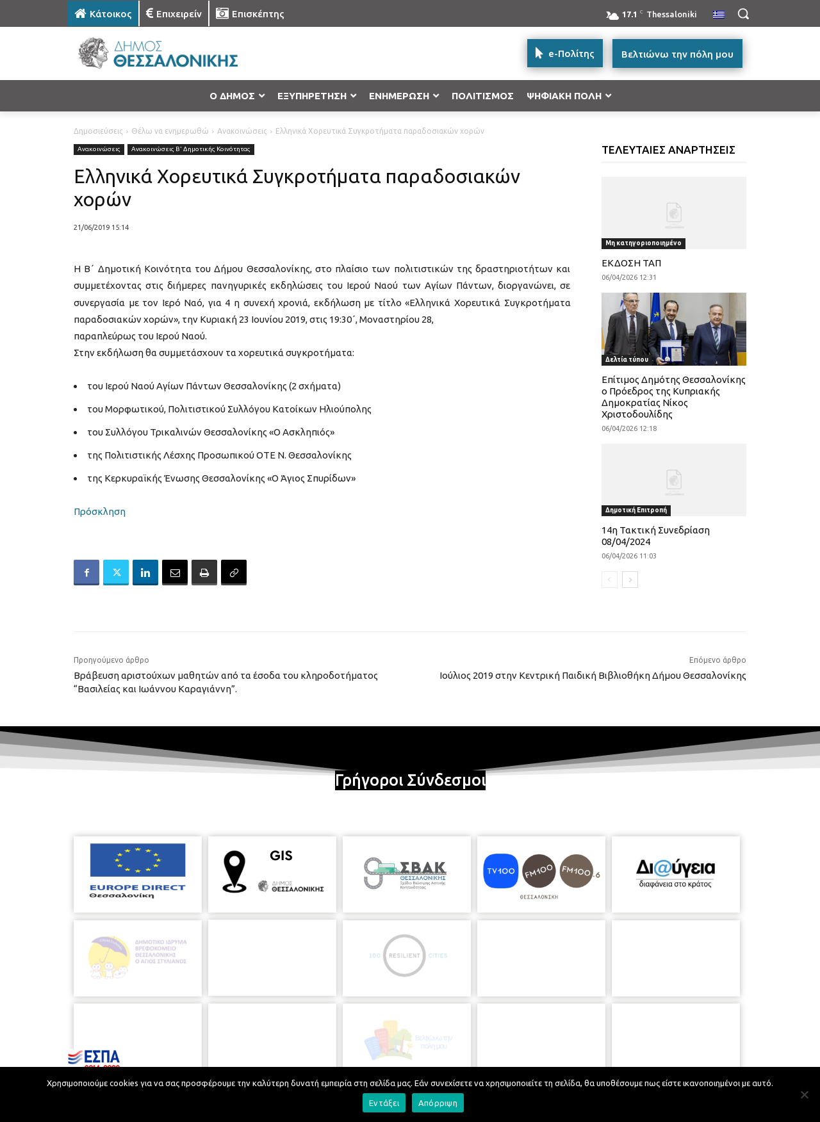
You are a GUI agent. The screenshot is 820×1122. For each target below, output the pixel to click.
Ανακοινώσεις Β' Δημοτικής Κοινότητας (190, 149)
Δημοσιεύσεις (98, 131)
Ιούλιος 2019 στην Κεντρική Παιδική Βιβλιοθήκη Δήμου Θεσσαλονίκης (592, 675)
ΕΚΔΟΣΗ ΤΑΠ (631, 262)
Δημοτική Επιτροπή (636, 510)
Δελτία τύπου (626, 359)
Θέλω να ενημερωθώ (170, 131)
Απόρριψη (437, 1102)
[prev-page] (610, 579)
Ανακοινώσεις (242, 131)
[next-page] (630, 579)
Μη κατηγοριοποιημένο (643, 243)
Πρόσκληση (100, 511)
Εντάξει (384, 1102)
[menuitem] (719, 15)
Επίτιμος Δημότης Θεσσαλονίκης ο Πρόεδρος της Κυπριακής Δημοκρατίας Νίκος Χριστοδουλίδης (674, 396)
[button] (743, 13)
